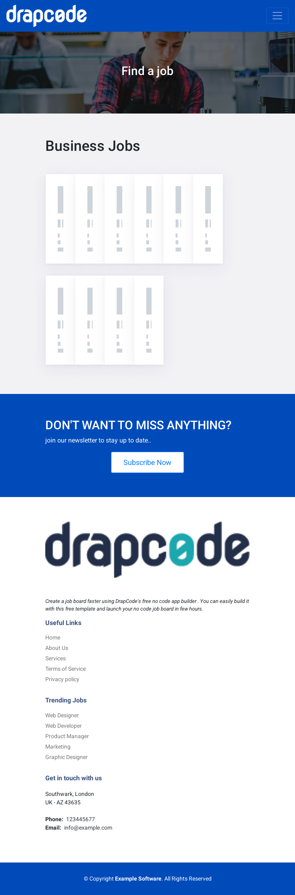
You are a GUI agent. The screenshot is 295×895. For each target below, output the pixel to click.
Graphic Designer (66, 757)
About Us (56, 648)
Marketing (58, 746)
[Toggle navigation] (277, 16)
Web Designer (62, 715)
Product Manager (67, 736)
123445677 (80, 819)
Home (52, 637)
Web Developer (63, 726)
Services (55, 658)
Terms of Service (65, 669)
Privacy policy (62, 679)
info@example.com (87, 827)
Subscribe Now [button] (147, 462)
